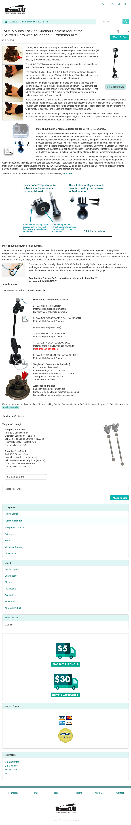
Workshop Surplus (13, 547)
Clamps (8, 582)
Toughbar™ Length (12, 424)
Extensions (10, 534)
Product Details (115, 87)
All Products (10, 553)
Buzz (7, 773)
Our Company (11, 766)
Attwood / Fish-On (13, 608)
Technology (12, 793)
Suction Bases (12, 569)
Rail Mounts (10, 588)
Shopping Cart (12, 617)
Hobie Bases (11, 601)
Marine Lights (11, 514)
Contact (120, 793)
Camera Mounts (28, 21)
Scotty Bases (11, 595)
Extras (8, 540)
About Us (99, 793)
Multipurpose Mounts (15, 527)
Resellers (77, 793)
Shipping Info (11, 769)
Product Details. (11, 407)
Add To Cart (119, 37)
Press (55, 793)
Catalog (13, 21)
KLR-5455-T (44, 21)
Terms (35, 793)
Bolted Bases (11, 576)
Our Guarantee (12, 762)
